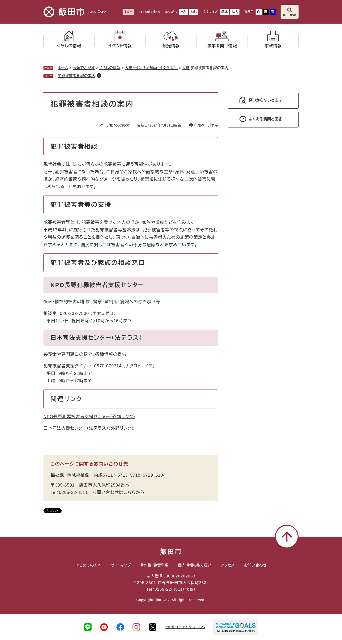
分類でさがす (84, 68)
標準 (224, 12)
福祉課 (57, 475)
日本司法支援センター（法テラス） (88, 428)
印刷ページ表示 (206, 125)
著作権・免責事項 (154, 565)
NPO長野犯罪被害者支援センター (89, 416)
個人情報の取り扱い (194, 565)
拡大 (234, 12)
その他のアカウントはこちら (185, 627)
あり (183, 12)
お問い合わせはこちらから (118, 492)
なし (194, 12)
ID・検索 (289, 15)
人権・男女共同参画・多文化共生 (151, 68)
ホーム (63, 68)
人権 (186, 68)
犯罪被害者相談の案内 (76, 76)
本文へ (128, 11)
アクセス (228, 565)
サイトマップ (121, 565)
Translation (149, 12)
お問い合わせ (255, 565)
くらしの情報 (109, 68)
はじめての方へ (88, 565)
